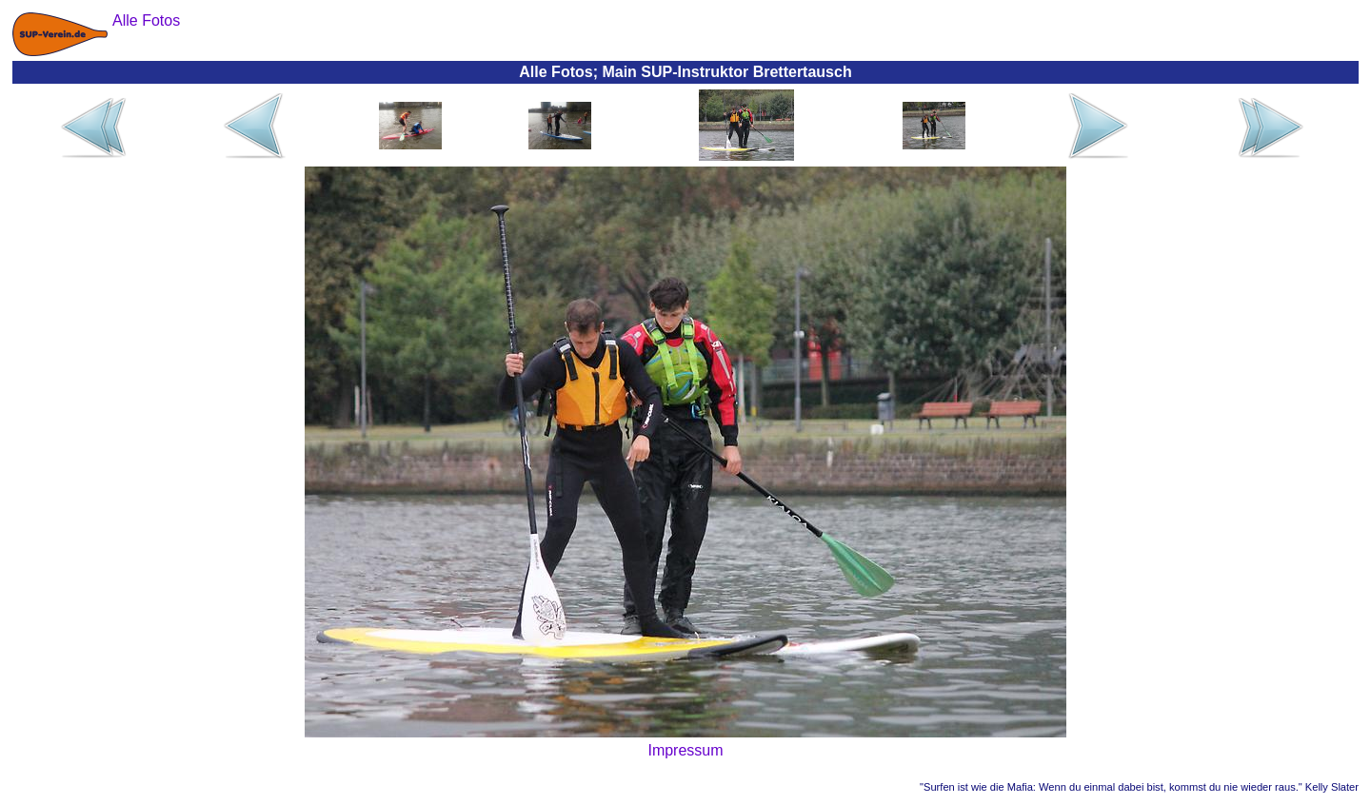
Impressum (685, 750)
